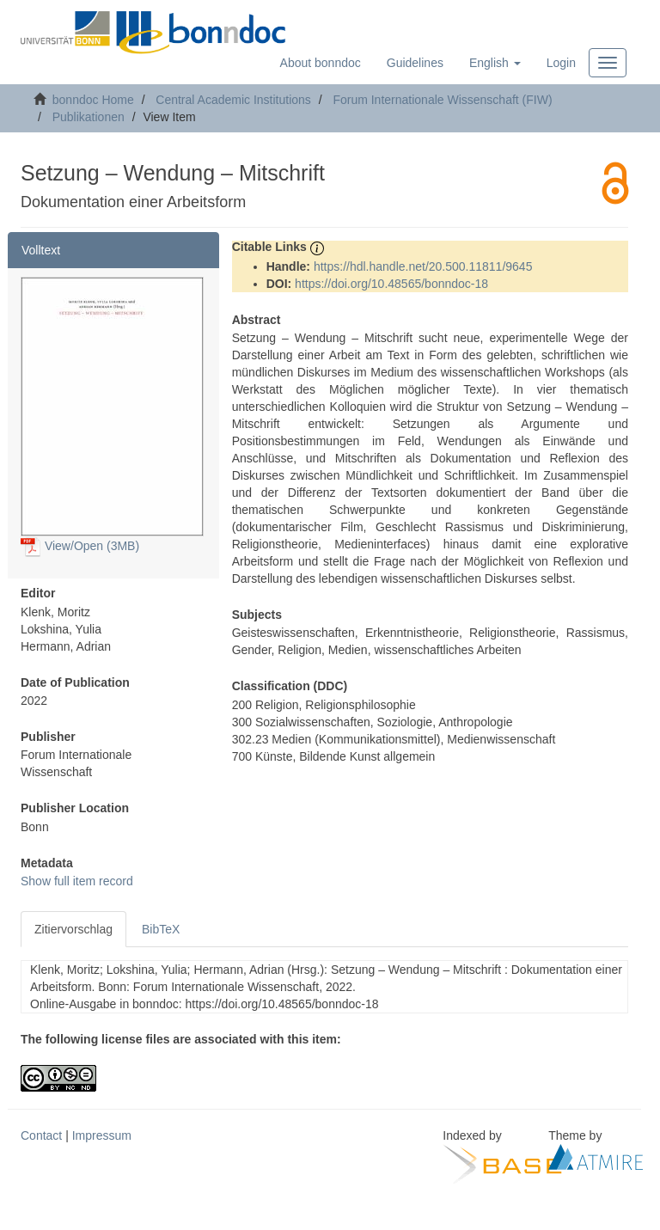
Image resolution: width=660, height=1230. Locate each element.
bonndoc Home (93, 100)
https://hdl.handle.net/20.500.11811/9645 (423, 266)
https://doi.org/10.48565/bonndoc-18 (391, 284)
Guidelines (415, 63)
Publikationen (88, 117)
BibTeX (161, 929)
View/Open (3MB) (80, 546)
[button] (495, 62)
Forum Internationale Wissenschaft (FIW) (442, 100)
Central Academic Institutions (233, 100)
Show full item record (77, 881)
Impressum (101, 1135)
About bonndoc (320, 63)
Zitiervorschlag (73, 929)
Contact (41, 1135)
